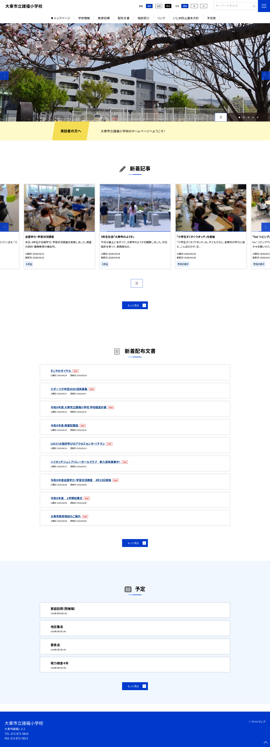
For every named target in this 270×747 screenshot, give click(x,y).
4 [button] (253, 117)
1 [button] (239, 117)
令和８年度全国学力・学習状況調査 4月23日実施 (81, 480)
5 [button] (257, 117)
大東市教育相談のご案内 (66, 516)
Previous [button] (4, 75)
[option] (135, 72)
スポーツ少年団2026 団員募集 (69, 389)
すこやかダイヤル (61, 371)
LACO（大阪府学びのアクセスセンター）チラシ (78, 443)
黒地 (168, 6)
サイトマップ (258, 722)
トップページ (62, 18)
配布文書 (123, 18)
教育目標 (104, 18)
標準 (185, 6)
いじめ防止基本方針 (186, 18)
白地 (159, 6)
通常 (149, 6)
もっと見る (133, 305)
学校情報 (84, 18)
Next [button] (265, 75)
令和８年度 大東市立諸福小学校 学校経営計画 (79, 407)
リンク (161, 18)
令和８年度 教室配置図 (65, 425)
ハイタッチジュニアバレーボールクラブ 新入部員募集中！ (86, 462)
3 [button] (248, 117)
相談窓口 (143, 18)
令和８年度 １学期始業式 (67, 498)
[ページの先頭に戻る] (265, 742)
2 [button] (244, 117)
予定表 (211, 18)
